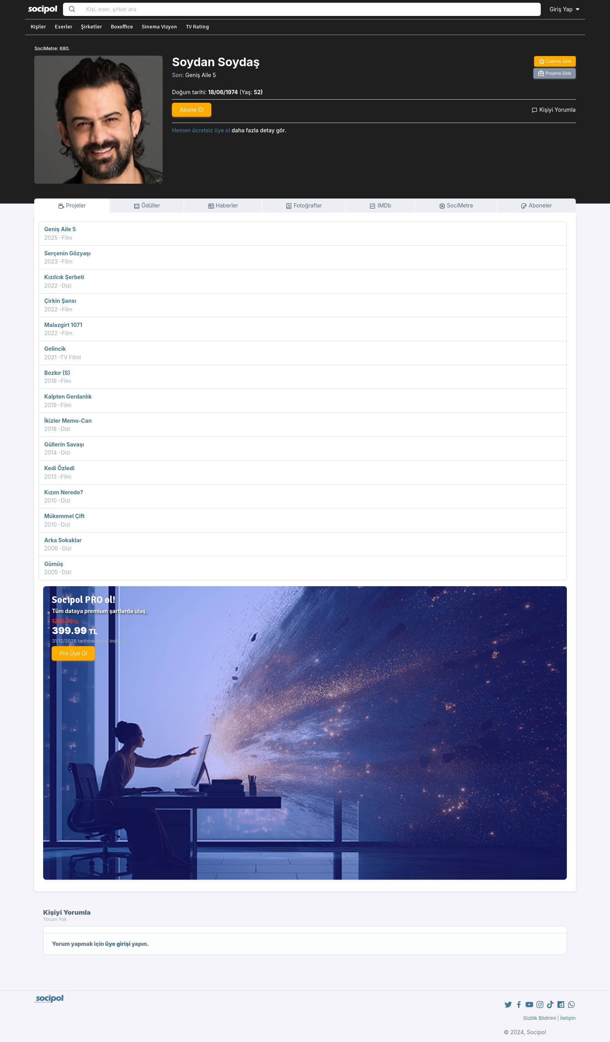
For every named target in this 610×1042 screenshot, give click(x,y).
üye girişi (117, 943)
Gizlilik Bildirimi (539, 1018)
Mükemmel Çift (64, 516)
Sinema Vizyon (159, 26)
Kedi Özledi (59, 468)
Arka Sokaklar (63, 540)
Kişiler (38, 26)
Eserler (63, 26)
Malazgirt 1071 (63, 325)
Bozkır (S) (57, 372)
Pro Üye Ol (73, 653)
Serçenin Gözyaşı (67, 253)
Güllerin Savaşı (64, 444)
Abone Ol (191, 109)
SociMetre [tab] (456, 205)
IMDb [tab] (380, 205)
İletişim (568, 1018)
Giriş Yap (565, 9)
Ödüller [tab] (146, 205)
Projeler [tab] (72, 205)
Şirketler (91, 26)
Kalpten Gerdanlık (68, 396)
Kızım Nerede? (63, 492)
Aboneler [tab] (536, 205)
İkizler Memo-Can (68, 420)
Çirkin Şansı (60, 300)
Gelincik (55, 348)
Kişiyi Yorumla (553, 109)
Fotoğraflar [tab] (304, 205)
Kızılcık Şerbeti (64, 277)
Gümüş (53, 564)
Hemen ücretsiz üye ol (201, 130)
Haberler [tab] (223, 205)
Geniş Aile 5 (200, 75)
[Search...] (311, 9)
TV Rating (197, 26)
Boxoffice (122, 26)
